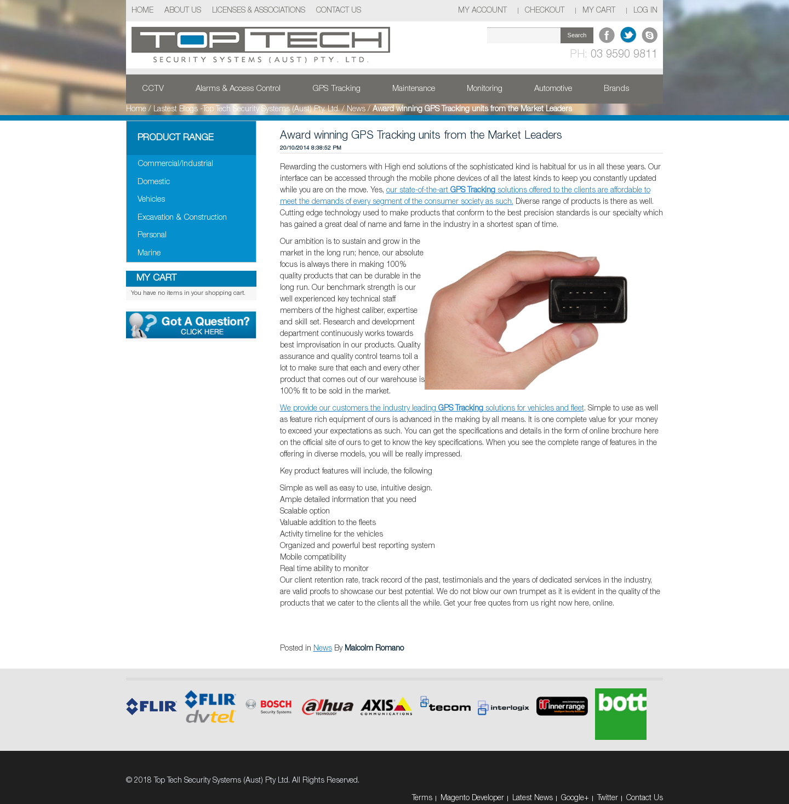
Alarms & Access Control (238, 89)
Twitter (607, 798)
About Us (182, 10)
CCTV (153, 89)
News (356, 109)
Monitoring (484, 89)
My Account (482, 11)
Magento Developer (472, 798)
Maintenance (413, 89)
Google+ (575, 798)
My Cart (598, 11)
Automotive (553, 89)
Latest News (532, 798)
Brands (616, 89)
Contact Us (338, 10)
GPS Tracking (336, 89)
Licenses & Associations (258, 10)
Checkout (544, 11)
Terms (422, 798)
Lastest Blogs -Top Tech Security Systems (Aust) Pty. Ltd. (246, 109)
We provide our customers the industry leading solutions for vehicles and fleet (432, 408)
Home (142, 10)
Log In (645, 11)
